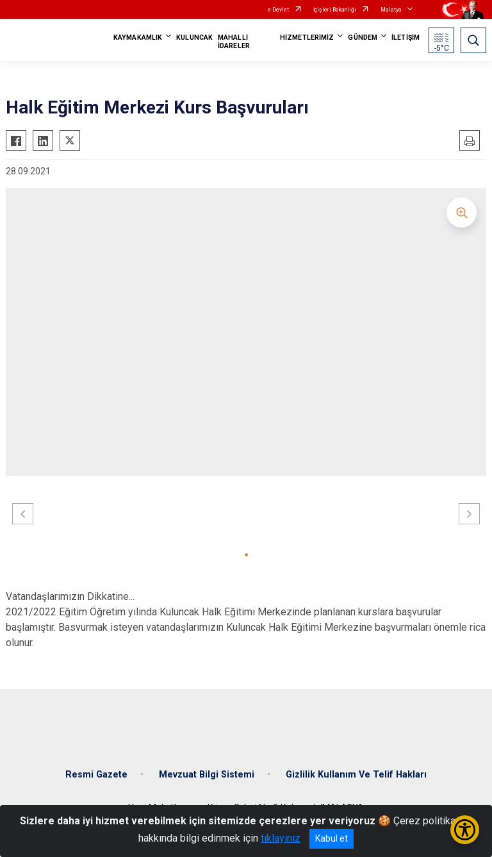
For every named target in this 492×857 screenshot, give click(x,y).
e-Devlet (278, 9)
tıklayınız (280, 838)
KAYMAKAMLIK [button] (137, 37)
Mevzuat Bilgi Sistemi (206, 774)
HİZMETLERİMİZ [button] (307, 37)
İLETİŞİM (405, 37)
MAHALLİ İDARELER (234, 41)
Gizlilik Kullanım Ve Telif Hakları (356, 774)
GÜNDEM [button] (362, 37)
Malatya (391, 9)
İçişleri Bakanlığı (334, 9)
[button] (246, 554)
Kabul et (331, 838)
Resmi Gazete (96, 774)
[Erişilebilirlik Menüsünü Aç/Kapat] (464, 829)
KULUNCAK (194, 37)
